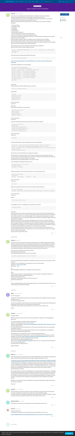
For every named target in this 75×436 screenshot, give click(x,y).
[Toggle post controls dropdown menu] (55, 233)
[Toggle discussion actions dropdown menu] (68, 14)
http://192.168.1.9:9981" (21, 264)
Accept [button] (69, 433)
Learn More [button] (8, 434)
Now (61, 37)
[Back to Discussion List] (1, 1)
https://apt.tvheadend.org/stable (26, 340)
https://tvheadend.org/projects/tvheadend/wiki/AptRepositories (35, 336)
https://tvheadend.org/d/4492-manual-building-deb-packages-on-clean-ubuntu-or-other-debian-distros (31, 414)
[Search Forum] (51, 1)
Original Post (63, 17)
